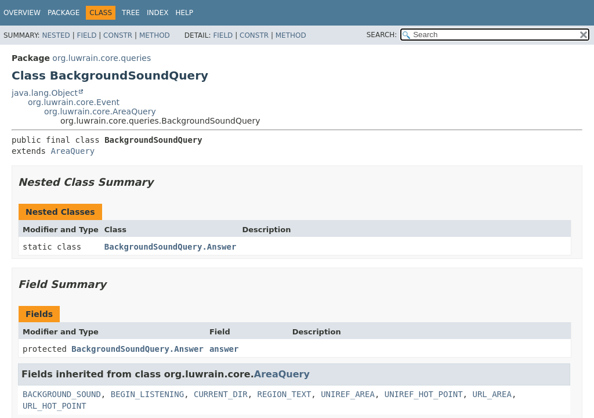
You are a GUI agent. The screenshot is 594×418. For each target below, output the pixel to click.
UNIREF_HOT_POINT (424, 394)
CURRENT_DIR (221, 394)
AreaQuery (72, 151)
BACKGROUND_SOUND (62, 394)
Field (86, 35)
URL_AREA (491, 394)
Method (154, 35)
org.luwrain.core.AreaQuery (100, 111)
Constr (117, 35)
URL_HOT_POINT (54, 405)
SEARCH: (382, 35)
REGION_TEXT (285, 394)
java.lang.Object (45, 93)
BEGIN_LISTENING (147, 394)
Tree (131, 13)
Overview (22, 13)
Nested (56, 35)
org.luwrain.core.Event (73, 102)
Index (158, 13)
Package (63, 13)
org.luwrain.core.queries (101, 58)
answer (224, 349)
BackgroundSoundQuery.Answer (170, 246)
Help (185, 13)
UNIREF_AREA (348, 394)
